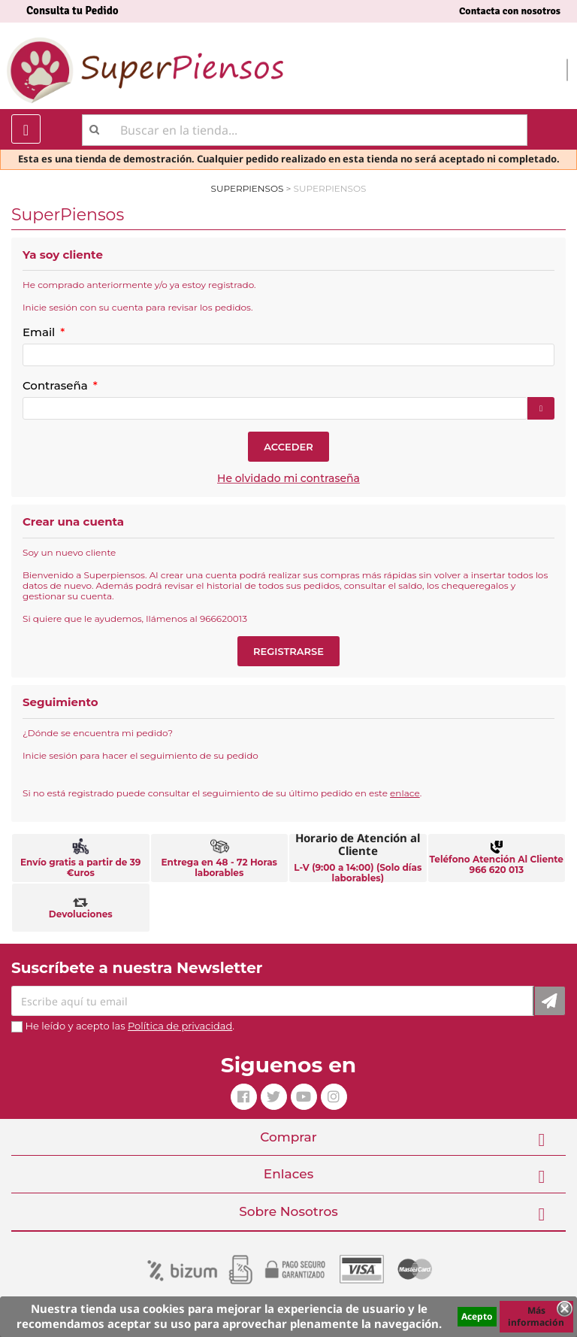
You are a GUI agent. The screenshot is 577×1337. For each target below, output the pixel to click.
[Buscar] (304, 130)
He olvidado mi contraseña (288, 478)
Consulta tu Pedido (72, 10)
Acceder (288, 447)
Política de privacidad (180, 1026)
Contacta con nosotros (509, 11)
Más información (536, 1316)
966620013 (223, 618)
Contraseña (57, 385)
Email (40, 332)
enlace (405, 793)
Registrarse (288, 651)
